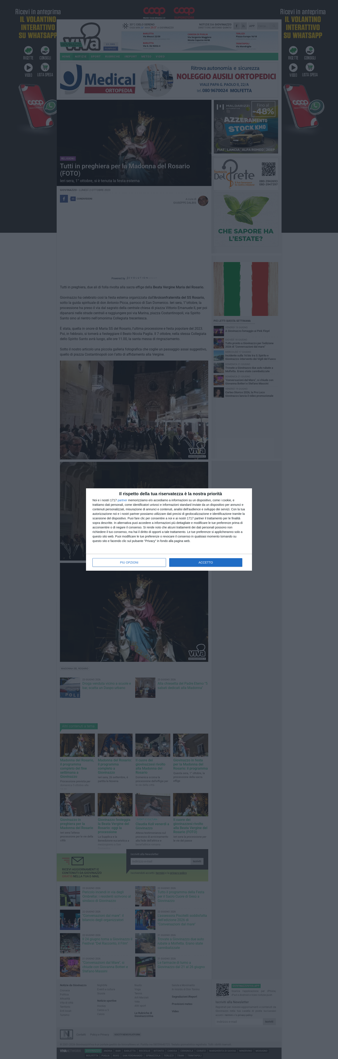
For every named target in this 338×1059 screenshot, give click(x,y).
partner (122, 500)
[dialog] (169, 529)
